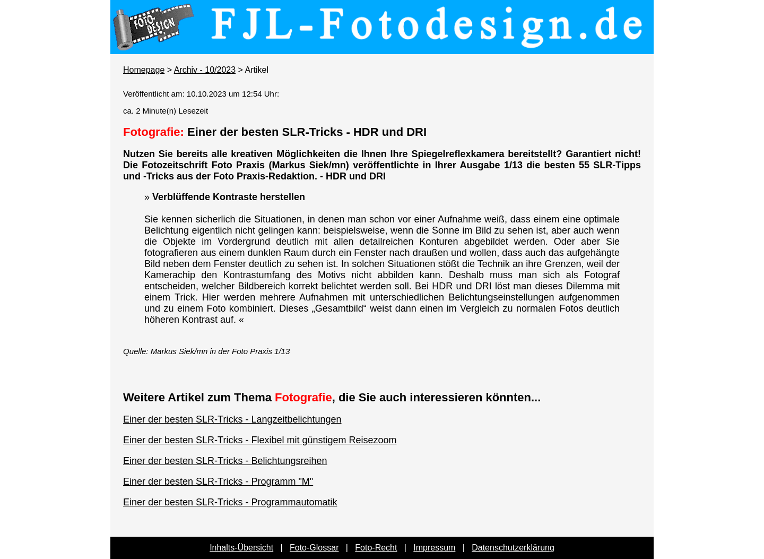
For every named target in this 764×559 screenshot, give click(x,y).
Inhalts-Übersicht (241, 547)
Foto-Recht (376, 547)
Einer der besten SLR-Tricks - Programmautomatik (230, 502)
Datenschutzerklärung (513, 547)
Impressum (434, 547)
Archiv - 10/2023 (205, 69)
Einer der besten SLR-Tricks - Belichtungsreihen (225, 460)
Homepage (143, 69)
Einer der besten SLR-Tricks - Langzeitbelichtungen (232, 419)
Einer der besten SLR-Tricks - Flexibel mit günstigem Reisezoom (260, 440)
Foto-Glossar (314, 547)
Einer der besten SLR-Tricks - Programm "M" (218, 481)
